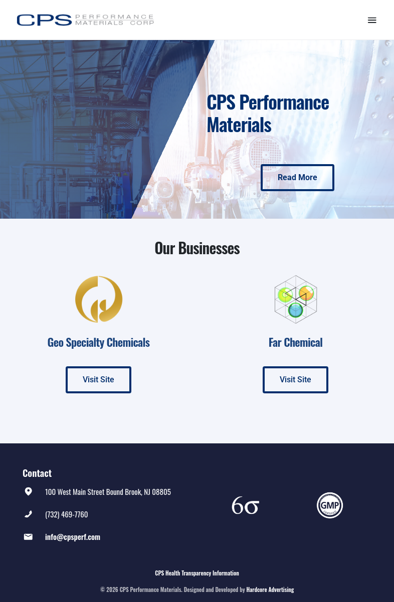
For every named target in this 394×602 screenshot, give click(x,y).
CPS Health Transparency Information (197, 573)
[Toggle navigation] (372, 20)
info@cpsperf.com (72, 536)
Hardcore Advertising (270, 589)
